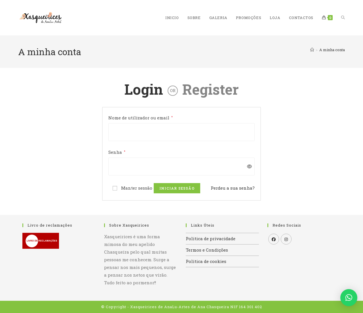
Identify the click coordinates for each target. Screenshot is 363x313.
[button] (348, 297)
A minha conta (332, 49)
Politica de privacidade (210, 238)
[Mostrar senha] (248, 166)
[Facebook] (273, 239)
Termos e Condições (207, 250)
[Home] (312, 49)
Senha (116, 151)
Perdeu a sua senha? (233, 188)
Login (143, 89)
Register (210, 89)
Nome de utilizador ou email (140, 117)
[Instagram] (286, 239)
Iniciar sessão (177, 188)
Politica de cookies (206, 261)
